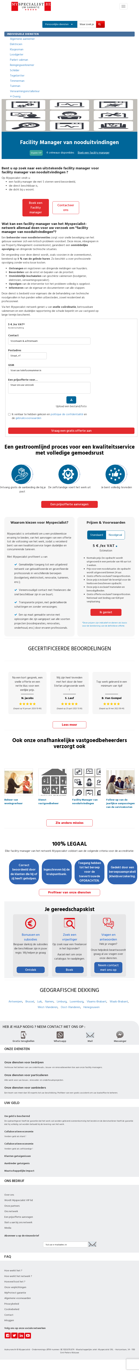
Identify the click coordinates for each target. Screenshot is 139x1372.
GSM (11, 365)
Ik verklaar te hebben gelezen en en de (47, 416)
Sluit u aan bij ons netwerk (18, 1222)
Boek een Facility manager (35, 207)
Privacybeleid (11, 1303)
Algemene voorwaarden (17, 1298)
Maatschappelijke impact (19, 1170)
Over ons (9, 1194)
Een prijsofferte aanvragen (69, 504)
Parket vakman (19, 60)
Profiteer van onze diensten (69, 892)
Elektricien (16, 44)
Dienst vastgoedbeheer (48, 800)
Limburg (62, 1001)
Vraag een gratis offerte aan (71, 430)
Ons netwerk (11, 1211)
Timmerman (17, 81)
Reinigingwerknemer (22, 65)
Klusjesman (16, 49)
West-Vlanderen (48, 1007)
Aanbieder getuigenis (17, 1163)
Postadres (14, 350)
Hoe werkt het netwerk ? (18, 1276)
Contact (13, 335)
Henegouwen (91, 1007)
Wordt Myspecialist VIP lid (18, 1200)
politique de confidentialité (67, 414)
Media (7, 1227)
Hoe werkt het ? (13, 1270)
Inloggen (9, 1320)
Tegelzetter (17, 76)
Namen (49, 1001)
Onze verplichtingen (15, 1287)
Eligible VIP (36, 152)
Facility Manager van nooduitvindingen (85, 800)
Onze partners (12, 1205)
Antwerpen (15, 1001)
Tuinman (15, 86)
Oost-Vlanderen (70, 1007)
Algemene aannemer (22, 39)
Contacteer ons (65, 207)
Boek (69, 969)
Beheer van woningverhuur (13, 800)
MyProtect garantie (15, 1292)
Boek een (93, 153)
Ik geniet (106, 612)
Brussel (30, 1001)
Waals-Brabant (119, 1001)
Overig (15, 96)
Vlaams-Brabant (96, 1001)
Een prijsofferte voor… (23, 380)
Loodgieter (16, 55)
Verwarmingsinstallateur (25, 91)
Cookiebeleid (11, 1309)
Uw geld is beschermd (17, 1115)
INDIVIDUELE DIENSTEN (23, 34)
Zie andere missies (69, 822)
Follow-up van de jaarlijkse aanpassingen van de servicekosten (120, 800)
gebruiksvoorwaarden (28, 418)
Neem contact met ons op (108, 967)
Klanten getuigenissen (17, 1155)
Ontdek (30, 969)
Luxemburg (76, 1001)
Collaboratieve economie (18, 1131)
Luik (39, 1001)
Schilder (14, 70)
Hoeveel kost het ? (14, 1281)
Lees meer (69, 724)
